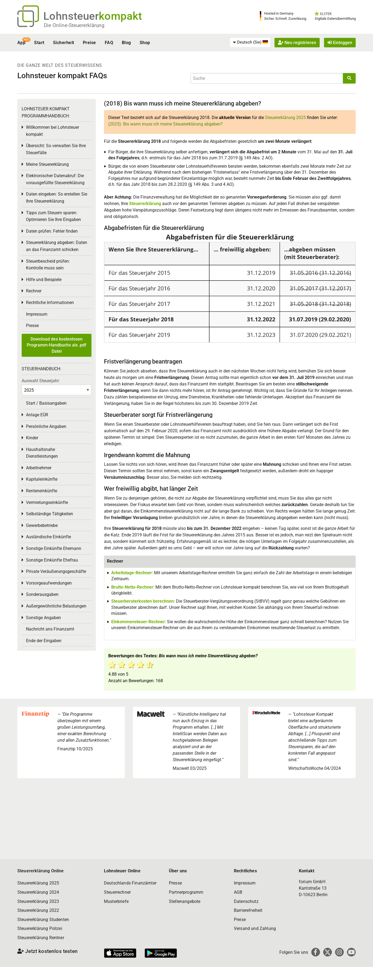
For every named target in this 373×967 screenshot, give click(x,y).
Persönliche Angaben (46, 426)
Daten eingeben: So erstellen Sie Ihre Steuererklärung (56, 198)
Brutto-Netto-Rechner (132, 587)
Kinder (32, 437)
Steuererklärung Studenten (43, 919)
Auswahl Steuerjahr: (41, 380)
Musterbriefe (116, 901)
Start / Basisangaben (46, 403)
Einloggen (340, 42)
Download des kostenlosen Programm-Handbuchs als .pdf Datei (56, 345)
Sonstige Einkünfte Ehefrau (52, 560)
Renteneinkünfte (41, 490)
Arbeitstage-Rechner (131, 572)
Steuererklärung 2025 (285, 117)
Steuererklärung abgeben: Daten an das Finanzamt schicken (56, 246)
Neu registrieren (297, 42)
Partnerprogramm (186, 892)
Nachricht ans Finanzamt (50, 629)
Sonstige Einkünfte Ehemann (53, 548)
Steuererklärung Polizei (39, 928)
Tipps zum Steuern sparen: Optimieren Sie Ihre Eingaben (53, 216)
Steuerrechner (117, 892)
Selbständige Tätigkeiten (49, 513)
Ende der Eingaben (43, 640)
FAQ (109, 42)
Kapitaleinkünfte (41, 479)
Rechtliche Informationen (50, 302)
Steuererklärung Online (40, 870)
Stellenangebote (184, 901)
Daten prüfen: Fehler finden (52, 231)
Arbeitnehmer (38, 467)
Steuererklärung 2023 (38, 901)
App (21, 42)
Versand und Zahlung (255, 928)
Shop (145, 42)
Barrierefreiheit (248, 910)
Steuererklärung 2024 (38, 892)
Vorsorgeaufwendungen (49, 583)
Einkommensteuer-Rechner (138, 621)
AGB (238, 892)
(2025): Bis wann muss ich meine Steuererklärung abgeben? (165, 124)
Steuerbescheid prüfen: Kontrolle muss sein (48, 265)
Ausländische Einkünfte (48, 536)
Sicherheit (63, 42)
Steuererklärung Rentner (40, 937)
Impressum (36, 314)
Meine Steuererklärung (47, 164)
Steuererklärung (145, 203)
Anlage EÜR (37, 414)
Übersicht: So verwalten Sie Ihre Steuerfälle (56, 149)
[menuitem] (250, 42)
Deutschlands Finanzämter (130, 883)
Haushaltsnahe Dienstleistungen (42, 453)
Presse (32, 325)
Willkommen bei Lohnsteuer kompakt (52, 131)
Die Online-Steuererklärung (74, 25)
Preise (89, 42)
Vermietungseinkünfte (47, 502)
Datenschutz (246, 901)
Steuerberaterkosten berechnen (142, 601)
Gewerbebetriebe (42, 525)
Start (39, 42)
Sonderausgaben (42, 594)
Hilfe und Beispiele (43, 279)
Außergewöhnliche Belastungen (56, 606)
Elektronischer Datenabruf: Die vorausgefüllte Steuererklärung (55, 179)
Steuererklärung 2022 (38, 910)
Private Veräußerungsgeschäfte (56, 571)
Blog (126, 42)
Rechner (33, 290)
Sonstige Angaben (43, 617)
